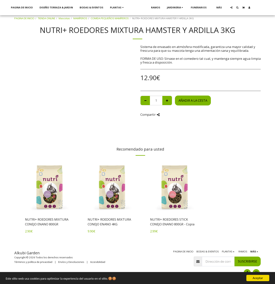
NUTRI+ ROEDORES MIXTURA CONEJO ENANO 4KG (109, 221)
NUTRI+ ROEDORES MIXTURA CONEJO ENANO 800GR (46, 221)
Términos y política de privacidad (33, 262)
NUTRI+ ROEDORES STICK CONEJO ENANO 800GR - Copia (172, 221)
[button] (231, 7)
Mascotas (64, 18)
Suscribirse (247, 261)
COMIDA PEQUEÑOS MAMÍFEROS (110, 18)
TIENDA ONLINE (46, 18)
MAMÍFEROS (80, 18)
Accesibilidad (97, 262)
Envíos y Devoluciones (71, 262)
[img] (49, 187)
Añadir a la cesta (193, 100)
